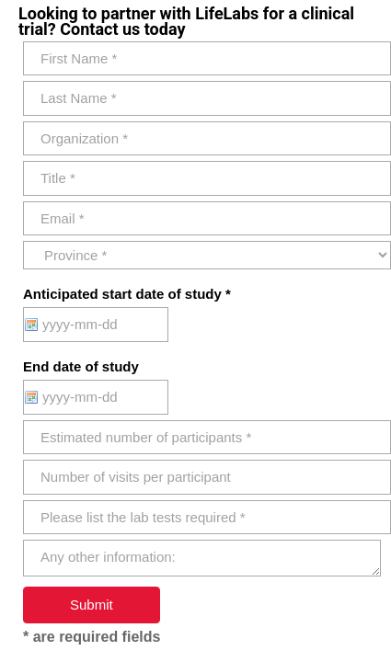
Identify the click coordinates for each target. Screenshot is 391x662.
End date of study (81, 366)
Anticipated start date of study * (127, 294)
